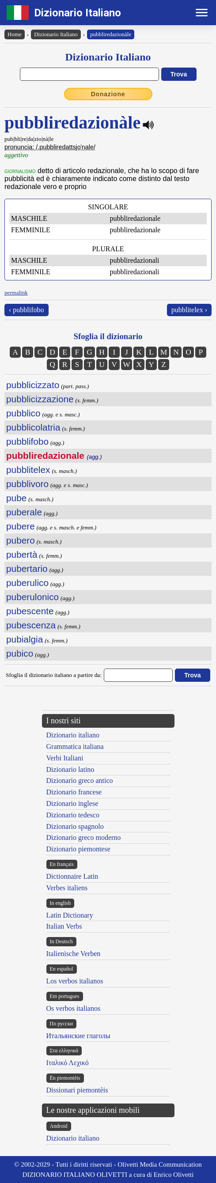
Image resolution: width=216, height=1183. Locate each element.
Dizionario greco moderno (83, 837)
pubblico (23, 413)
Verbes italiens (67, 888)
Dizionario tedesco (72, 815)
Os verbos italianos (73, 1008)
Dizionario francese (74, 792)
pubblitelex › (189, 310)
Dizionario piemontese (78, 849)
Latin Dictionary (69, 915)
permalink (16, 292)
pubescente (30, 611)
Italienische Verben (73, 953)
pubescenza (31, 625)
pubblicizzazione (40, 399)
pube (16, 498)
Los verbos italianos (74, 981)
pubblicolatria (33, 427)
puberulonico (32, 597)
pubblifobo (27, 441)
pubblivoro (27, 484)
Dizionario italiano (72, 735)
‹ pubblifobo (26, 310)
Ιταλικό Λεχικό (67, 1062)
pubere (20, 526)
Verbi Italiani (64, 758)
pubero (20, 540)
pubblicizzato (32, 385)
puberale (24, 512)
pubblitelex (28, 470)
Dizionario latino (70, 769)
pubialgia (24, 639)
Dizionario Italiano (77, 13)
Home (15, 34)
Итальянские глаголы (78, 1035)
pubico (19, 653)
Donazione (108, 94)
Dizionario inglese (72, 803)
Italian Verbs (64, 926)
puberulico (27, 583)
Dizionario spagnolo (75, 826)
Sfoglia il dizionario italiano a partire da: (54, 675)
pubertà (22, 554)
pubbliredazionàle (110, 34)
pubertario (27, 568)
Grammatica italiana (75, 746)
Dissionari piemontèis (77, 1090)
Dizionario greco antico (79, 780)
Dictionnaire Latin (72, 876)
